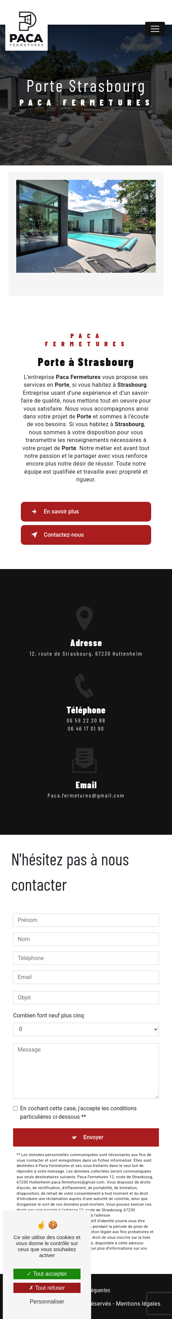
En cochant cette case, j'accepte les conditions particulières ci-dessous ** (78, 1112)
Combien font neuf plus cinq (48, 1015)
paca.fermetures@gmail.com (86, 783)
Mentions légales (138, 1303)
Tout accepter (47, 1274)
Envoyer (93, 1137)
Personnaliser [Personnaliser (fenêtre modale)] (47, 1302)
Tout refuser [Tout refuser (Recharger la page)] (47, 1288)
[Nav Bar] (155, 29)
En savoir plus (53, 512)
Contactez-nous (56, 535)
